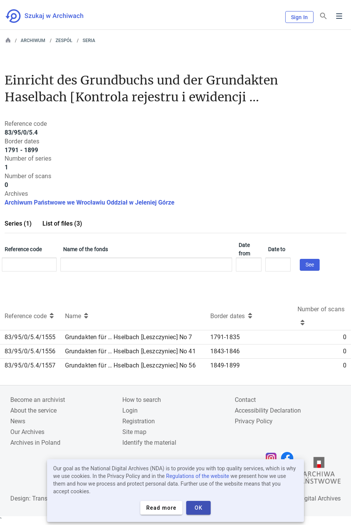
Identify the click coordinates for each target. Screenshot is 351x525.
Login (130, 410)
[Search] (323, 16)
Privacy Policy (254, 421)
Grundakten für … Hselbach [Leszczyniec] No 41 (130, 351)
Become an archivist (37, 399)
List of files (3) (62, 223)
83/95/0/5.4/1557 (30, 365)
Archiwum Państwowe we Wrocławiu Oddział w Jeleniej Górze (89, 202)
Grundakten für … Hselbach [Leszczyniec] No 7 (128, 337)
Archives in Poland (35, 442)
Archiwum (33, 40)
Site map (134, 432)
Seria (89, 40)
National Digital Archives (307, 498)
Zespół (63, 40)
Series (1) (18, 223)
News (17, 421)
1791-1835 (225, 337)
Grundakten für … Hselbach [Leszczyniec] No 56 (130, 365)
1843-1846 (225, 351)
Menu (339, 16)
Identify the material (149, 442)
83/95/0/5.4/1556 (30, 351)
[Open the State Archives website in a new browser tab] (319, 472)
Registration (138, 421)
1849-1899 (225, 365)
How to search (141, 399)
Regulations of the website (197, 476)
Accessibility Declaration (268, 410)
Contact (245, 399)
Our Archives (27, 432)
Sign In (299, 17)
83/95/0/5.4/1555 (30, 337)
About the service (33, 410)
